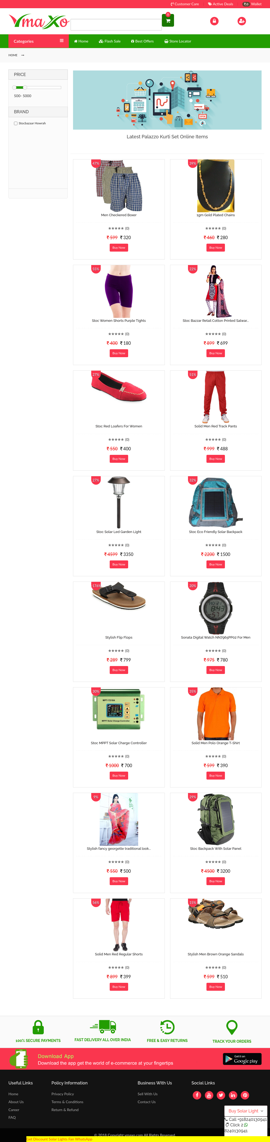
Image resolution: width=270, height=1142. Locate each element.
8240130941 (236, 1130)
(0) (127, 228)
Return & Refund (65, 1109)
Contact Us (147, 1101)
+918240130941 (252, 1119)
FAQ (12, 1117)
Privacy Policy (62, 1094)
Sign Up (248, 20)
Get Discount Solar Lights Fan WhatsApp (59, 1139)
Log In (220, 20)
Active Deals (220, 4)
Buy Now (119, 247)
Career (13, 1109)
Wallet (252, 4)
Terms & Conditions (67, 1101)
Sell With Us (147, 1094)
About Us (16, 1101)
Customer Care (185, 4)
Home (13, 1094)
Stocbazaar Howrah (30, 123)
